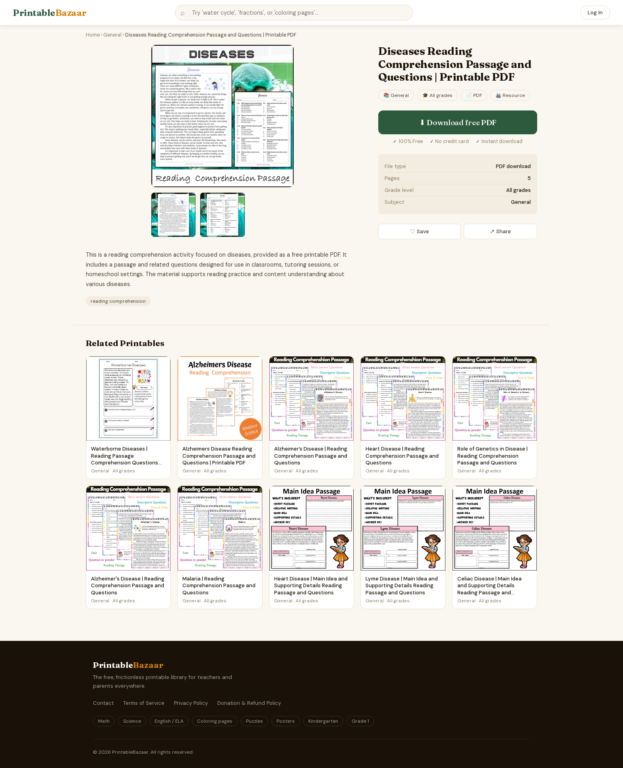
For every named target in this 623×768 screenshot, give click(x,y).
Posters (286, 721)
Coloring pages (214, 721)
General (112, 35)
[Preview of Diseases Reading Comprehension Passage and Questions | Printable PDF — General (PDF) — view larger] (222, 116)
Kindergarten (323, 721)
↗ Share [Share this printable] (500, 231)
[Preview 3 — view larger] (222, 214)
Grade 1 (360, 721)
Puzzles (254, 721)
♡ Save (419, 231)
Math (104, 721)
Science (132, 721)
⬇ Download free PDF (457, 122)
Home (93, 35)
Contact (103, 703)
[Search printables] (294, 13)
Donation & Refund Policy (249, 703)
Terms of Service (143, 703)
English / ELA (169, 721)
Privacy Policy (191, 703)
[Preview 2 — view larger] (173, 214)
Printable (50, 12)
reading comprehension (118, 301)
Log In (595, 12)
